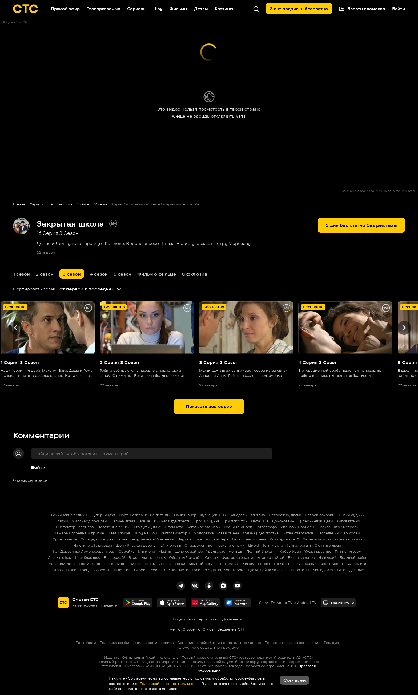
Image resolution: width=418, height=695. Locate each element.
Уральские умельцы (224, 551)
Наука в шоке (189, 539)
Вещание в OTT (231, 629)
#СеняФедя (306, 563)
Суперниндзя (103, 515)
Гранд (85, 570)
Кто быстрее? (346, 527)
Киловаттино (348, 521)
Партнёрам (85, 642)
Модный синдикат (205, 563)
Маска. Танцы (143, 563)
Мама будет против (261, 533)
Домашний (232, 619)
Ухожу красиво (317, 551)
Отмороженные (198, 545)
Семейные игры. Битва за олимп (332, 539)
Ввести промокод (362, 9)
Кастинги (225, 8)
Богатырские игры (203, 527)
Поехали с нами (230, 545)
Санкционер (185, 515)
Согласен (294, 680)
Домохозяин (283, 521)
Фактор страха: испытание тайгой (253, 557)
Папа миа (259, 521)
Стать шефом (60, 557)
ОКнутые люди (328, 545)
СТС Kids (206, 629)
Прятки (61, 521)
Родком (248, 563)
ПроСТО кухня (207, 521)
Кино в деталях (350, 570)
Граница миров (238, 527)
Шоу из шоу (146, 533)
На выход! (327, 557)
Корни (122, 563)
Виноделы (238, 515)
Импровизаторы (175, 533)
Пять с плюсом (348, 551)
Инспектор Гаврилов (75, 527)
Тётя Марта (272, 545)
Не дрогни (283, 563)
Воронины (300, 570)
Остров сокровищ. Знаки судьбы (334, 515)
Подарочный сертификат (196, 619)
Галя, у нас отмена (249, 539)
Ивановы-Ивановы (297, 527)
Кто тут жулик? (147, 527)
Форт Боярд (332, 563)
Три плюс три (235, 521)
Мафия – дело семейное (181, 551)
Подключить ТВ (338, 602)
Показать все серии (209, 406)
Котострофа (266, 527)
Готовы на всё (63, 570)
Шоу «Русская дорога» (137, 545)
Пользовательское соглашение (292, 642)
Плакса (324, 527)
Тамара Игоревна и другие (79, 533)
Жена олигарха (61, 563)
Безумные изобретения (152, 539)
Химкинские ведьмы (68, 515)
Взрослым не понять (147, 557)
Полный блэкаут (261, 551)
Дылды (165, 563)
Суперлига (356, 563)
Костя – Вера (217, 539)
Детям (201, 8)
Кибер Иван (290, 551)
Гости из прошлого (96, 563)
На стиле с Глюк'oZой (92, 545)
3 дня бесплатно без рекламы (361, 225)
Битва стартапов (297, 533)
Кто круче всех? (284, 539)
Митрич (258, 515)
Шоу (158, 8)
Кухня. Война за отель (267, 570)
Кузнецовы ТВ (213, 515)
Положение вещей (113, 527)
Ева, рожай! (114, 557)
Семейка (127, 551)
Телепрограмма (103, 8)
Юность (211, 557)
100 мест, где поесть (172, 521)
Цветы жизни (119, 533)
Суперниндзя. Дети (315, 521)
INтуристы (171, 545)
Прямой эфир (65, 8)
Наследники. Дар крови (338, 533)
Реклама (331, 642)
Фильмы (178, 8)
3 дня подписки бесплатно (299, 8)
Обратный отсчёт (185, 557)
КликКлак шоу (88, 557)
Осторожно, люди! (285, 515)
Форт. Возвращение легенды (145, 515)
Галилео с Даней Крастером (218, 570)
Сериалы (136, 8)
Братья (231, 563)
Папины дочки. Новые (130, 521)
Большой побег (353, 557)
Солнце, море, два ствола (104, 539)
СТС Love (186, 629)
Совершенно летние (112, 570)
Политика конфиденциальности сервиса (136, 642)
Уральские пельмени (169, 570)
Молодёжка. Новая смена (216, 533)
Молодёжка (323, 570)
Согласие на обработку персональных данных (219, 642)
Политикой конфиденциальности (169, 683)
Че (172, 629)
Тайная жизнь (299, 545)
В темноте (174, 527)
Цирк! (253, 545)
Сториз (140, 570)
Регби (180, 563)
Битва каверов (301, 557)
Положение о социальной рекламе (207, 647)
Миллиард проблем (89, 521)
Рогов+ (264, 563)
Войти (38, 467)
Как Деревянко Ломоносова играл (84, 551)
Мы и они (146, 551)
